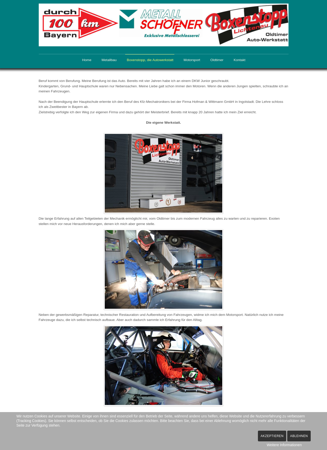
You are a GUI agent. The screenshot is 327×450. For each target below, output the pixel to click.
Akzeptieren (272, 436)
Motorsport (192, 60)
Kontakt (239, 60)
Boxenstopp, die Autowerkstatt (150, 60)
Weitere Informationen (284, 445)
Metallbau (108, 60)
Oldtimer (216, 60)
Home (86, 60)
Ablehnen (299, 436)
